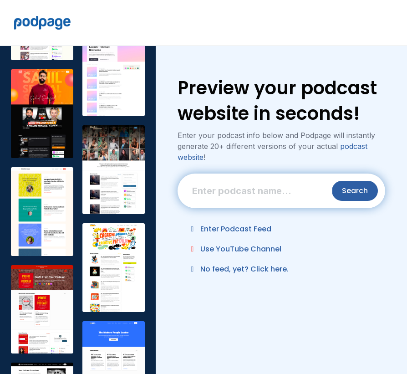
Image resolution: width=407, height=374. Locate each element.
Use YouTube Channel (234, 249)
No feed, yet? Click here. (238, 269)
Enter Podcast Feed (229, 229)
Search (355, 190)
